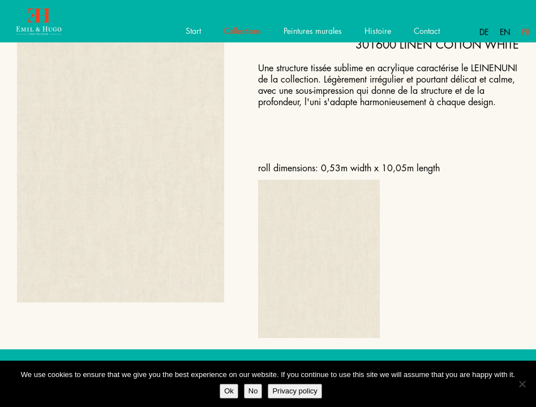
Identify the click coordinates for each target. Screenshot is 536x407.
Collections (242, 31)
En (505, 32)
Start (193, 31)
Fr (526, 32)
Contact (427, 31)
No (253, 391)
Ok (229, 391)
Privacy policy (294, 391)
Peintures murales (313, 31)
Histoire (378, 31)
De (483, 32)
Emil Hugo (49, 25)
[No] (522, 383)
